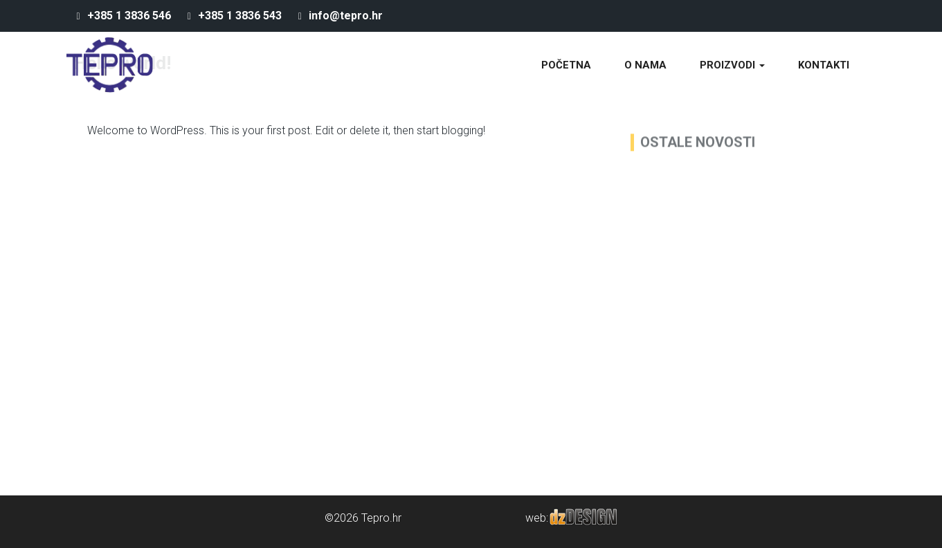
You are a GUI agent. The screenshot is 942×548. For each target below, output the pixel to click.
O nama (645, 65)
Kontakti (823, 65)
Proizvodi (732, 65)
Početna (566, 65)
